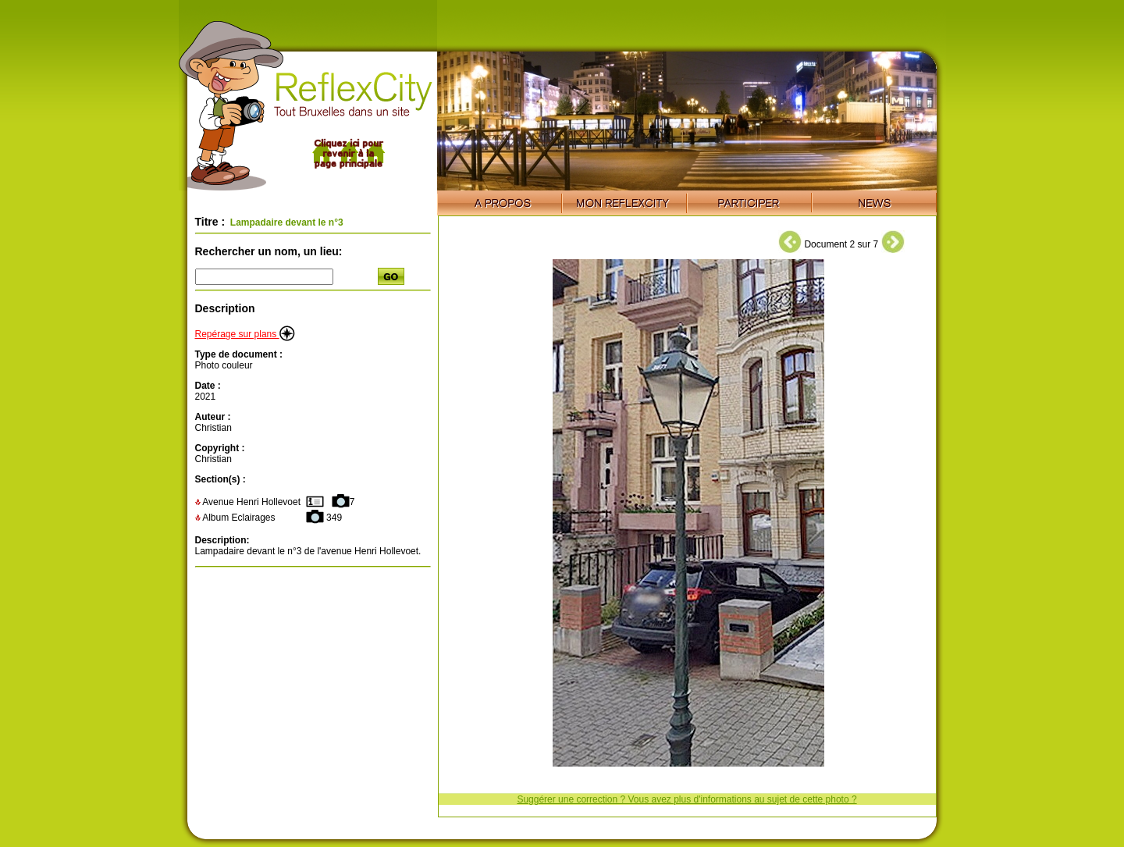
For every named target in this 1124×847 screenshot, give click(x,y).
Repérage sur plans (245, 334)
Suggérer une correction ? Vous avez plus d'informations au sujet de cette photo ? (686, 799)
